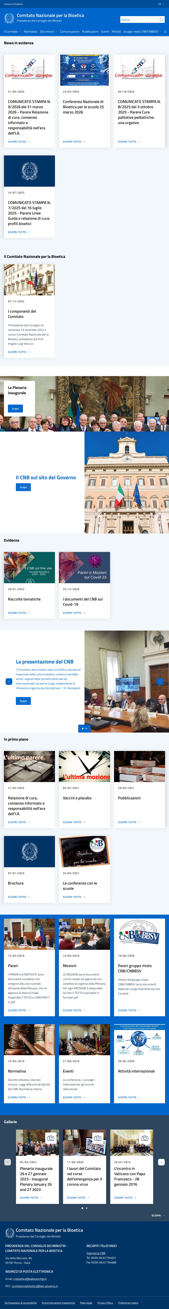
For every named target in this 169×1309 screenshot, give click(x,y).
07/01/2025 (16, 873)
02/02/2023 (28, 1162)
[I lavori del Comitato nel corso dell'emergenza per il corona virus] (78, 1197)
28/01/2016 (122, 1162)
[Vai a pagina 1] (82, 1208)
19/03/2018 (71, 955)
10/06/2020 (126, 955)
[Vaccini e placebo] (74, 822)
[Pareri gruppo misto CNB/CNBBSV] (129, 1010)
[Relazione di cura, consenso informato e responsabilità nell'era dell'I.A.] (19, 822)
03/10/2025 (126, 91)
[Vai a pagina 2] (86, 1208)
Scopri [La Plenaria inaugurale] (15, 409)
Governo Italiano (13, 4)
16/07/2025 (16, 192)
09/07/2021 (71, 788)
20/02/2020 (126, 1061)
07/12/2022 (16, 301)
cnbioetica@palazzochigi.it (30, 1279)
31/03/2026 (16, 91)
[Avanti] (163, 681)
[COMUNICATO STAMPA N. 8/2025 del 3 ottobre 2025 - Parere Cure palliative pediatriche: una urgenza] (129, 142)
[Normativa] (19, 1097)
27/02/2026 (16, 788)
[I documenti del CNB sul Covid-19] (74, 613)
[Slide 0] (83, 728)
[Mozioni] (74, 1010)
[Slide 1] (86, 728)
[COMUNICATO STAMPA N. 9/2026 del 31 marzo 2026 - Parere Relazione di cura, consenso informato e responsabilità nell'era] (19, 142)
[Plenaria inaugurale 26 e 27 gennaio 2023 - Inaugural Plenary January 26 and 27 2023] (31, 1197)
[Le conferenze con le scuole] (74, 897)
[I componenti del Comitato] (19, 352)
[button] (160, 4)
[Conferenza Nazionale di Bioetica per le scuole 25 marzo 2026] (74, 142)
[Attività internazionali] (129, 1097)
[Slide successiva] (161, 1162)
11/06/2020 (75, 1162)
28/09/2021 (126, 788)
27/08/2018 (71, 1061)
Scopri (23, 487)
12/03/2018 (16, 955)
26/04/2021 (71, 873)
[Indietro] (6, 682)
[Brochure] (19, 897)
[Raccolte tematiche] (19, 613)
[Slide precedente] (7, 1162)
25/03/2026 (71, 91)
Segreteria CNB (95, 1253)
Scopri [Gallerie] (158, 1215)
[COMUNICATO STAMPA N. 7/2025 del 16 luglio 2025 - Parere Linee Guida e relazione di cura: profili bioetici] (19, 232)
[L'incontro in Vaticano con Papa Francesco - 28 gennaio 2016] (125, 1197)
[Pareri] (19, 1010)
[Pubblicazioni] (129, 822)
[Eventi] (74, 1097)
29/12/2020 (71, 589)
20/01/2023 (16, 589)
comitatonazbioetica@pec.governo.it (35, 1286)
